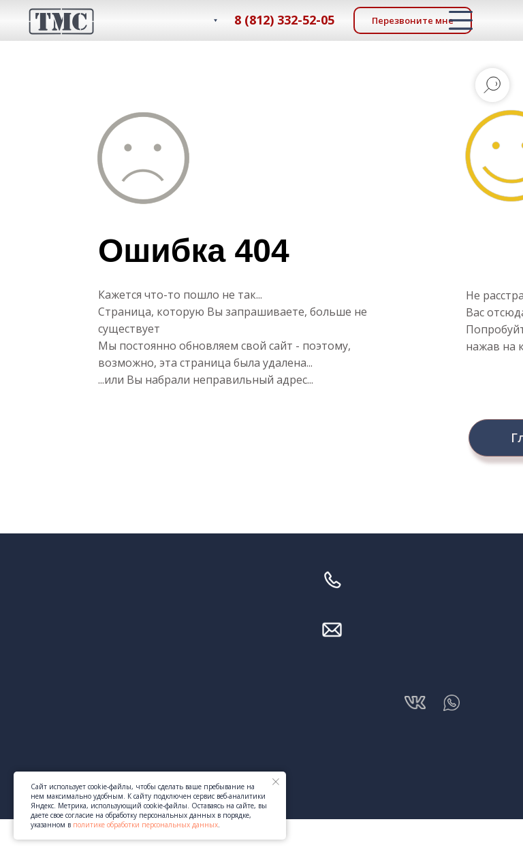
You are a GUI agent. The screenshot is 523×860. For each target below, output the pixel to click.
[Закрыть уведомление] (276, 782)
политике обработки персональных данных (145, 824)
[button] (412, 20)
